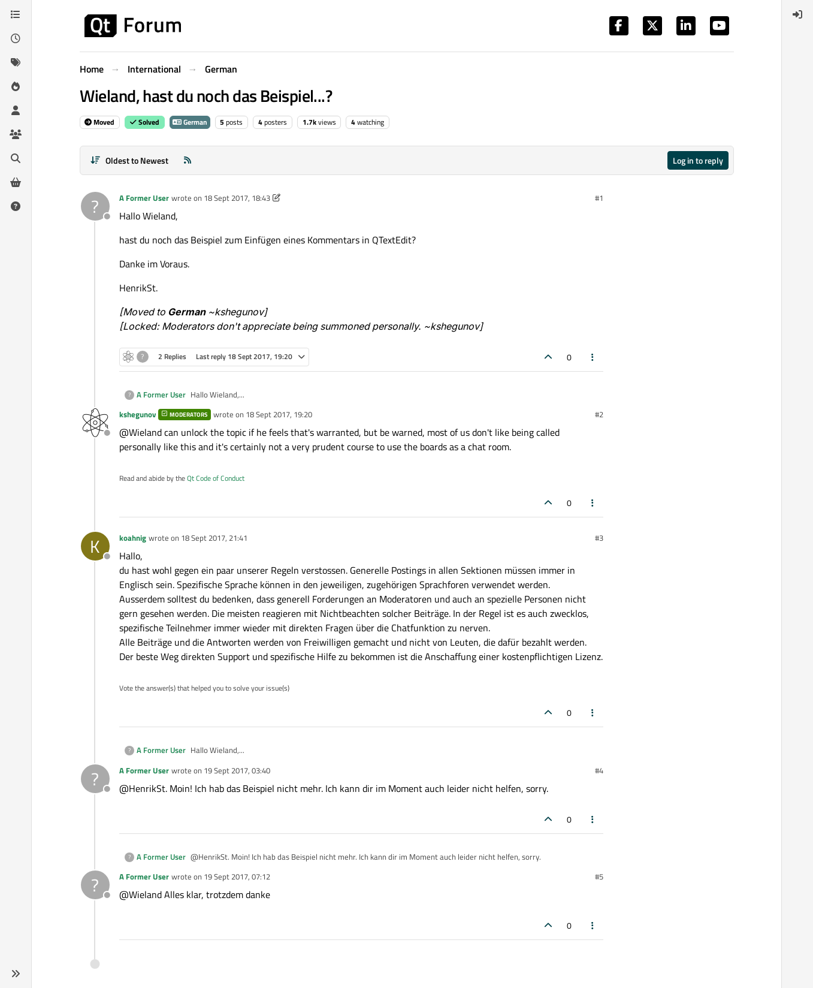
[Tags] (15, 62)
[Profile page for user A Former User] (95, 206)
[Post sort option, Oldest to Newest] (129, 160)
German (190, 122)
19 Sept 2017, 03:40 (237, 770)
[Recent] (15, 38)
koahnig (132, 538)
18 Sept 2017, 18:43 (237, 198)
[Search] (15, 158)
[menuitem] (797, 14)
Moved (99, 122)
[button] (15, 973)
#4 (599, 770)
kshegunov (137, 414)
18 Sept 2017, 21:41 (214, 538)
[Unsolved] (15, 206)
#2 (599, 414)
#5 (599, 876)
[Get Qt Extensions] (15, 182)
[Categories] (15, 14)
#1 (599, 198)
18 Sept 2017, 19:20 (279, 414)
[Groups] (15, 134)
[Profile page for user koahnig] (95, 546)
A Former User (144, 198)
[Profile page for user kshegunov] (95, 422)
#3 (599, 538)
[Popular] (15, 86)
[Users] (15, 110)
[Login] (797, 14)
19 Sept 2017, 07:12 (237, 876)
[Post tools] (592, 357)
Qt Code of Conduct (215, 478)
